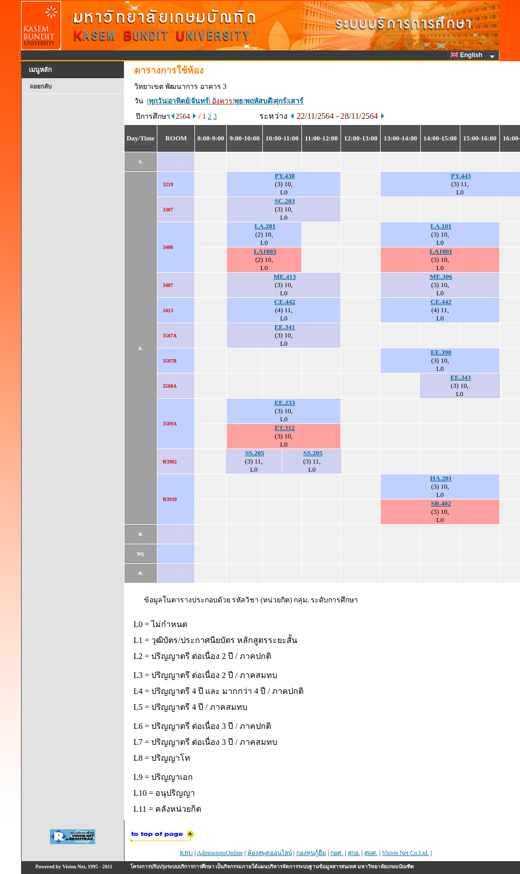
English (468, 55)
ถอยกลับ (40, 86)
